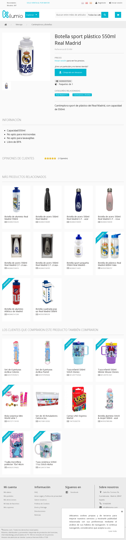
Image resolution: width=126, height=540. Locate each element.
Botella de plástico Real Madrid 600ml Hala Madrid (109, 265)
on (45, 158)
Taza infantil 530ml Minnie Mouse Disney (108, 370)
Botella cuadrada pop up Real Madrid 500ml (46, 310)
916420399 (107, 503)
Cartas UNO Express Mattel (77, 417)
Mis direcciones (10, 500)
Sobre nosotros (40, 500)
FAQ (36, 492)
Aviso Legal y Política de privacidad (48, 496)
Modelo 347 (11, 5)
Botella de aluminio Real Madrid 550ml (16, 217)
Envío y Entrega (40, 507)
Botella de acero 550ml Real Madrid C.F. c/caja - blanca (16, 265)
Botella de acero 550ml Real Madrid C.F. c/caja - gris (47, 265)
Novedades (11, 3)
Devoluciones (39, 511)
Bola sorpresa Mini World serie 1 (13, 417)
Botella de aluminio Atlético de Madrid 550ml (13, 311)
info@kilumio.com (110, 507)
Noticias (37, 515)
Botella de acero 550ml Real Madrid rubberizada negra (47, 219)
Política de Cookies (41, 503)
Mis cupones (9, 507)
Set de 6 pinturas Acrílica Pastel (44, 370)
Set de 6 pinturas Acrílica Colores (12, 370)
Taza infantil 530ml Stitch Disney (76, 370)
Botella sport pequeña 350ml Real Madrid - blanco (78, 265)
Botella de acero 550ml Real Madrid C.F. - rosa (109, 217)
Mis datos (7, 492)
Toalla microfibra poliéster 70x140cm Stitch (14, 464)
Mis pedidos (8, 496)
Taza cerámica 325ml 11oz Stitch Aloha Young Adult (46, 464)
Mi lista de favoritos (11, 503)
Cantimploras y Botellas (42, 24)
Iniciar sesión (60, 60)
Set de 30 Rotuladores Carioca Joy (47, 417)
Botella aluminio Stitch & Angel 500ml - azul (109, 417)
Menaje (19, 24)
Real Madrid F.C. (62, 95)
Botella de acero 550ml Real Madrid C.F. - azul (78, 217)
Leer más (113, 531)
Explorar (30, 14)
